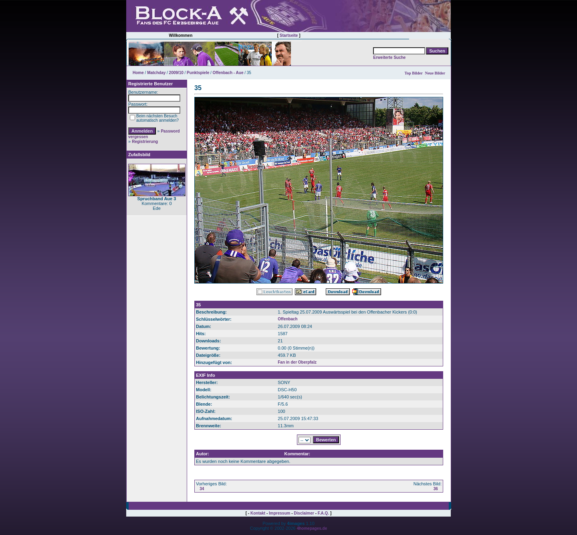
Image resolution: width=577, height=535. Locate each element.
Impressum (279, 513)
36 (436, 489)
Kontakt (257, 513)
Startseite (289, 35)
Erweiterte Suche (389, 57)
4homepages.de (312, 528)
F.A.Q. (323, 513)
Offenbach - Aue (228, 72)
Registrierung (145, 141)
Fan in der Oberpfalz (297, 362)
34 (202, 489)
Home (138, 72)
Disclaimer (304, 513)
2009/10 (176, 72)
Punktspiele (198, 72)
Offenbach (287, 319)
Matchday (156, 72)
